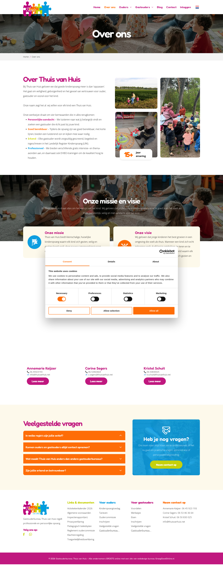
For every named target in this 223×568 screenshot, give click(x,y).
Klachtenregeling (75, 538)
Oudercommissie (107, 520)
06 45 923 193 (189, 512)
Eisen (133, 520)
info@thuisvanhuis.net (174, 525)
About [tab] (156, 263)
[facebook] (24, 538)
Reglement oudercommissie (81, 534)
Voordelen (136, 512)
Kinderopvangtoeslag (109, 512)
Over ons (36, 56)
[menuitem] (95, 7)
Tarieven (103, 516)
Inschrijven (104, 525)
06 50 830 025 (184, 520)
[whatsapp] (30, 538)
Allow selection (111, 312)
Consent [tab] (67, 263)
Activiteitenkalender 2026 (79, 512)
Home (26, 56)
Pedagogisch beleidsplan (79, 529)
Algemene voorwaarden (79, 516)
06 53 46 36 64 (185, 516)
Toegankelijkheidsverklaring (80, 542)
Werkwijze (136, 516)
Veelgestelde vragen (109, 529)
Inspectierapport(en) (77, 520)
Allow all (153, 312)
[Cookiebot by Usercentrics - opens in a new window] (162, 253)
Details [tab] (111, 263)
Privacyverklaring (75, 525)
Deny (69, 312)
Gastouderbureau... (109, 534)
